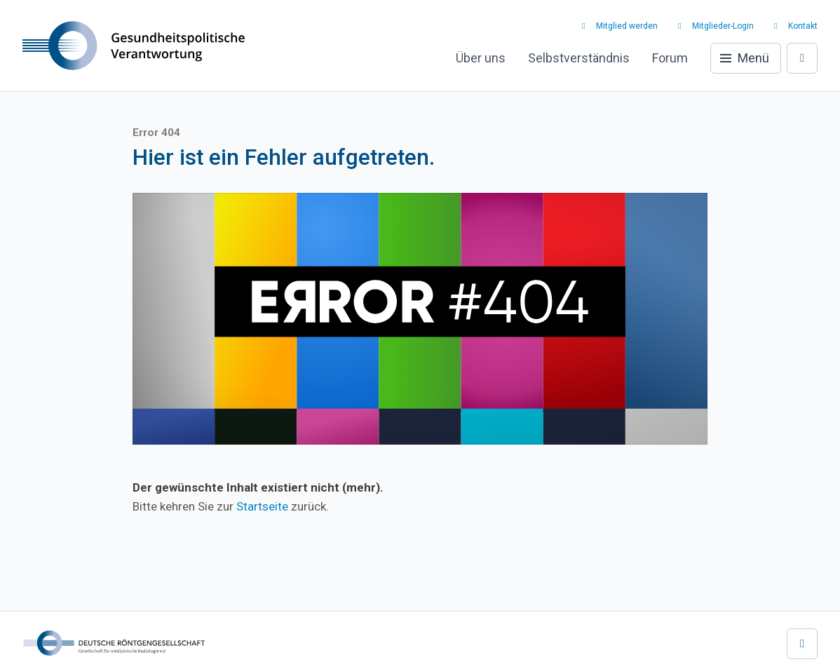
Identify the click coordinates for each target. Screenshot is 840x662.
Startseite (262, 506)
